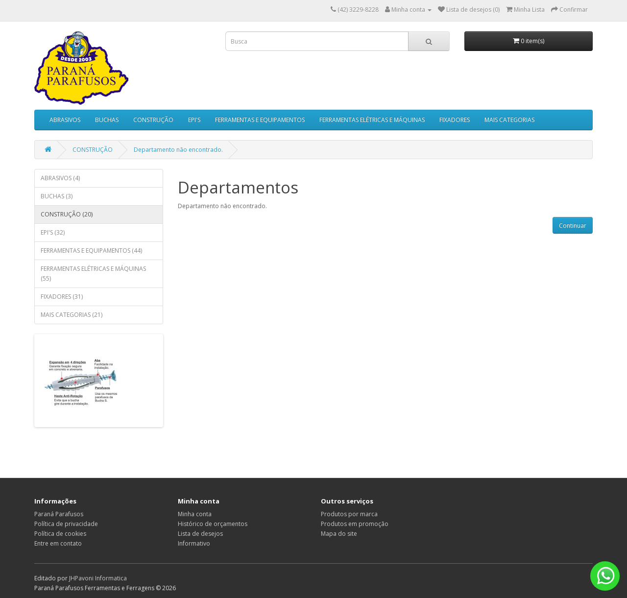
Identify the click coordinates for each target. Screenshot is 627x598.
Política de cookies (60, 533)
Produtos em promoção (354, 524)
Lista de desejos (200, 533)
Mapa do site (339, 533)
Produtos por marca (349, 514)
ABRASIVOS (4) (60, 178)
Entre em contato (58, 543)
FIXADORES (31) (62, 296)
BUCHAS (107, 120)
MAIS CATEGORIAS (509, 120)
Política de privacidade (66, 524)
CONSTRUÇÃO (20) (67, 214)
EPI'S (194, 120)
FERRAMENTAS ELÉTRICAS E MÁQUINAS (372, 120)
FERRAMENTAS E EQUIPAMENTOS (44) (91, 250)
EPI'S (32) (53, 232)
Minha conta (195, 514)
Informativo (194, 543)
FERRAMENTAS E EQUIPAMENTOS (260, 120)
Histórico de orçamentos (212, 524)
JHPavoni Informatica (98, 578)
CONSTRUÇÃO (153, 120)
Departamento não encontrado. (178, 149)
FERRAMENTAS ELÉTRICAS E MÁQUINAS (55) (93, 273)
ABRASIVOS (64, 120)
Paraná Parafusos (58, 514)
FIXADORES (454, 120)
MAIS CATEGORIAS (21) (71, 315)
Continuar (572, 225)
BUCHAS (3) (56, 196)
